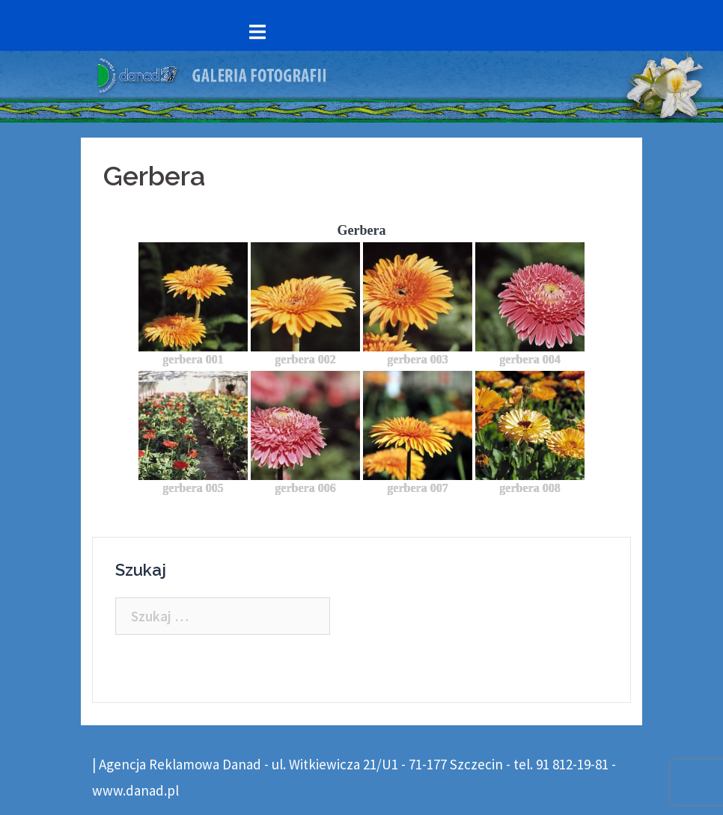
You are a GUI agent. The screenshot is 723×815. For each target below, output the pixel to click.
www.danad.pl (135, 790)
